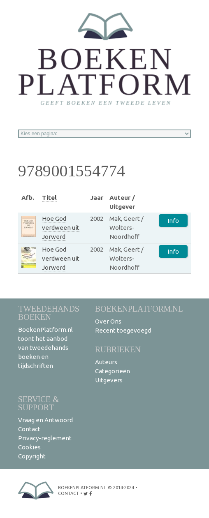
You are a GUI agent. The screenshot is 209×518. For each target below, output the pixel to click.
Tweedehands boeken (48, 312)
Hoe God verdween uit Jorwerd (60, 227)
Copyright (32, 456)
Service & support (38, 403)
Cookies (29, 447)
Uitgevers (109, 380)
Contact (29, 429)
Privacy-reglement (45, 438)
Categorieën (112, 371)
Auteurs (106, 361)
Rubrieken (118, 349)
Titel (49, 197)
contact (68, 493)
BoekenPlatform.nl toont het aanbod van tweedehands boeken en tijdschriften (45, 347)
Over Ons (108, 321)
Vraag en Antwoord (45, 419)
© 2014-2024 (121, 487)
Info (173, 220)
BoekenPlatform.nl (139, 308)
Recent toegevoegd (123, 330)
